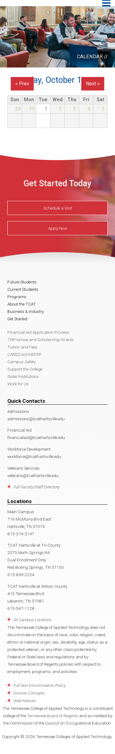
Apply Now (57, 228)
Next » (93, 84)
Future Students (21, 281)
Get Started (17, 318)
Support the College (24, 369)
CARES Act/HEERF (24, 354)
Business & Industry (25, 311)
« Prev (22, 84)
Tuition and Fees (22, 346)
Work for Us (18, 383)
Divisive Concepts (29, 693)
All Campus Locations (32, 619)
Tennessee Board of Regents (52, 715)
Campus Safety (21, 361)
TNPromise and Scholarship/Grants (40, 339)
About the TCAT (21, 304)
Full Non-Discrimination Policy (39, 685)
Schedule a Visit (57, 208)
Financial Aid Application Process (38, 332)
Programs (16, 296)
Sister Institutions (23, 376)
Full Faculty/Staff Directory (36, 486)
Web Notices (24, 700)
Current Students (22, 289)
